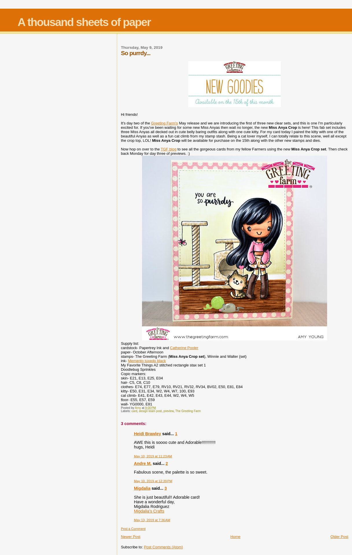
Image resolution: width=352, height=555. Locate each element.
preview (168, 411)
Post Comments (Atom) (163, 547)
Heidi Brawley (147, 433)
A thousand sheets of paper (84, 22)
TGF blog (168, 149)
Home (236, 536)
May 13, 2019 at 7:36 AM (152, 520)
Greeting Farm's (164, 123)
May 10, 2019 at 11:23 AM (153, 456)
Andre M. (143, 463)
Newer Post (130, 536)
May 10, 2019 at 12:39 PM (153, 481)
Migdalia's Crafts (149, 511)
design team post (150, 411)
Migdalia (142, 488)
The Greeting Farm (188, 411)
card (134, 411)
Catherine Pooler (184, 348)
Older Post (339, 536)
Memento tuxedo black (147, 361)
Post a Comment (133, 528)
